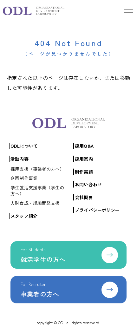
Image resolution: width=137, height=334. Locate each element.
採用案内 (84, 159)
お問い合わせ (88, 184)
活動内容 (19, 159)
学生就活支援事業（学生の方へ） (37, 190)
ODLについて (24, 146)
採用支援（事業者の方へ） (37, 169)
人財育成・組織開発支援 (35, 203)
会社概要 (84, 197)
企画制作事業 (23, 178)
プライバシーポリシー (97, 210)
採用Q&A (84, 146)
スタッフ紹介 (23, 216)
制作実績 (84, 172)
